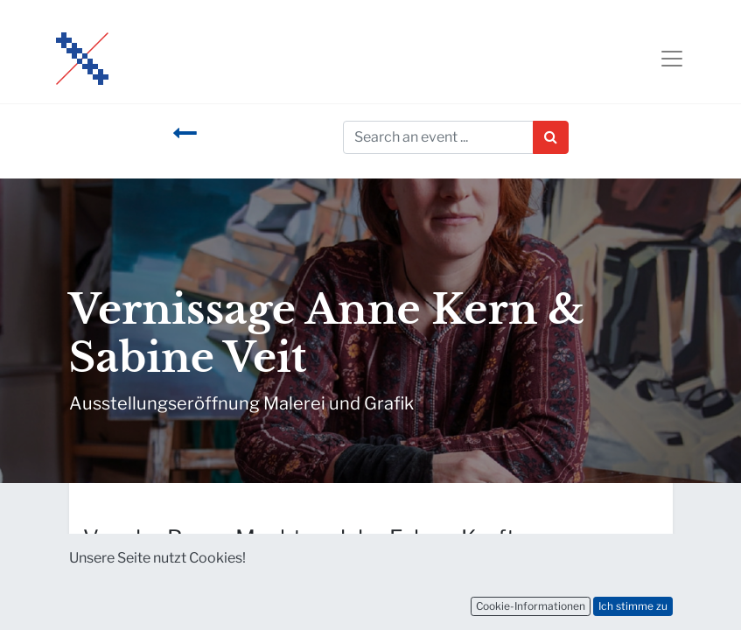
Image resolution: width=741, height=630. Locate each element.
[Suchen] (551, 137)
